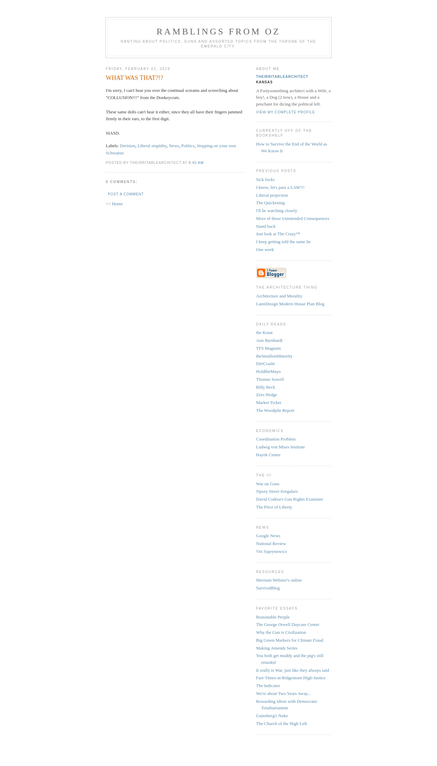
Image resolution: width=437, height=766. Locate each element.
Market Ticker (268, 402)
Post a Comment (126, 194)
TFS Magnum (268, 348)
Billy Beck (265, 387)
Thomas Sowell (270, 379)
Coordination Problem (276, 439)
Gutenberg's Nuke (272, 715)
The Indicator (268, 685)
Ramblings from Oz (219, 32)
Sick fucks (265, 179)
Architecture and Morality (279, 295)
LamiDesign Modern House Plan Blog (290, 303)
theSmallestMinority (274, 356)
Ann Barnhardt (269, 340)
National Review (271, 543)
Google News (268, 535)
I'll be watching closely (276, 210)
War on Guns (267, 483)
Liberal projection (272, 195)
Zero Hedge (266, 394)
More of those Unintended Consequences (292, 218)
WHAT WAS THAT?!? (134, 77)
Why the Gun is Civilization (281, 632)
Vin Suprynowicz (271, 551)
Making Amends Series (276, 648)
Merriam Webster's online (279, 580)
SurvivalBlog (268, 587)
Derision (128, 145)
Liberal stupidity (152, 145)
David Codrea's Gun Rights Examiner (289, 499)
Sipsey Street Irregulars (277, 491)
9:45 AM (196, 163)
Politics (188, 145)
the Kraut (264, 332)
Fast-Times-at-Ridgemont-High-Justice (291, 677)
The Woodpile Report (275, 410)
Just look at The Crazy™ (278, 233)
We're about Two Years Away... (283, 693)
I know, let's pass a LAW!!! (280, 187)
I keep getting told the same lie (283, 241)
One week (265, 249)
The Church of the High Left (281, 723)
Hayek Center (268, 454)
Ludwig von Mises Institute (280, 446)
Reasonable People (273, 616)
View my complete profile (285, 112)
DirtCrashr (265, 363)
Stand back (266, 226)
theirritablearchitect (282, 77)
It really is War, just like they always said (292, 670)
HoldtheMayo (268, 371)
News (174, 145)
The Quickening (270, 202)
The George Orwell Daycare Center (287, 624)
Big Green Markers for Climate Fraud (289, 640)
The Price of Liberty (274, 507)
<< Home (114, 203)
